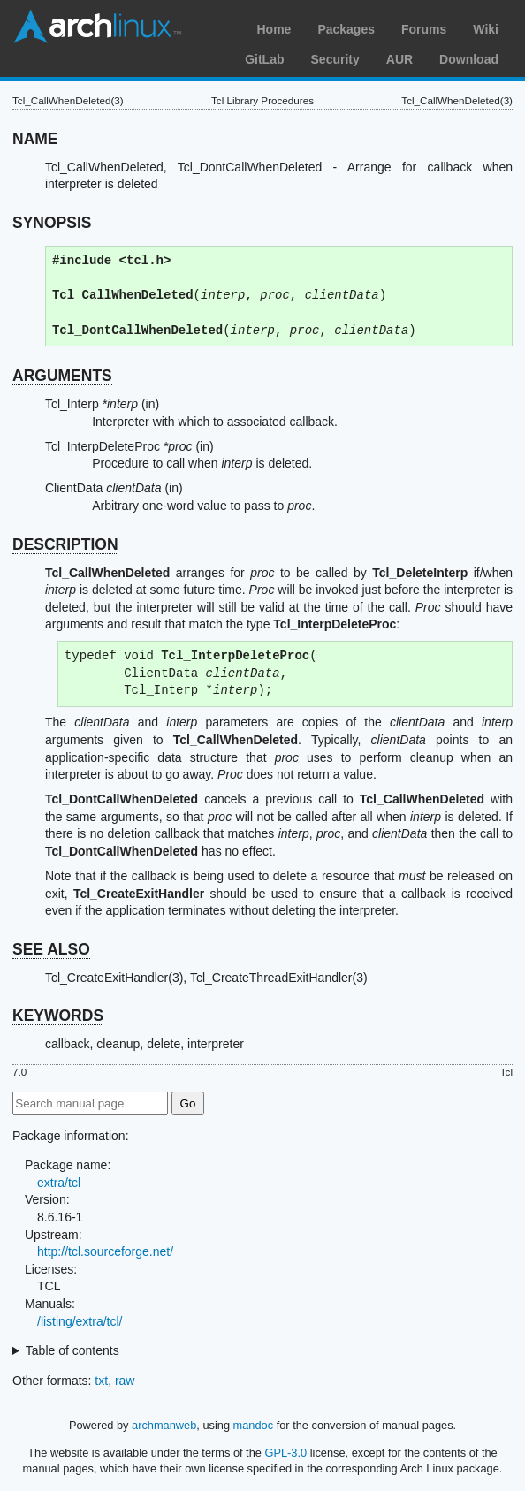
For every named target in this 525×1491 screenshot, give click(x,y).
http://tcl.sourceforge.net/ (105, 1251)
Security (335, 59)
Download (468, 59)
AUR (399, 59)
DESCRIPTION (65, 544)
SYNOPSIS (51, 223)
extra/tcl (58, 1182)
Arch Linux (97, 26)
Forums (423, 29)
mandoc (253, 1425)
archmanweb (164, 1425)
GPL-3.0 (285, 1452)
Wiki (485, 29)
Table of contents (72, 1350)
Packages (346, 29)
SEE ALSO (51, 949)
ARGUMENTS (62, 375)
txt (101, 1380)
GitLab (264, 59)
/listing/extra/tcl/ (79, 1321)
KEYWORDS (57, 1015)
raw (125, 1380)
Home (273, 29)
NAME (35, 139)
